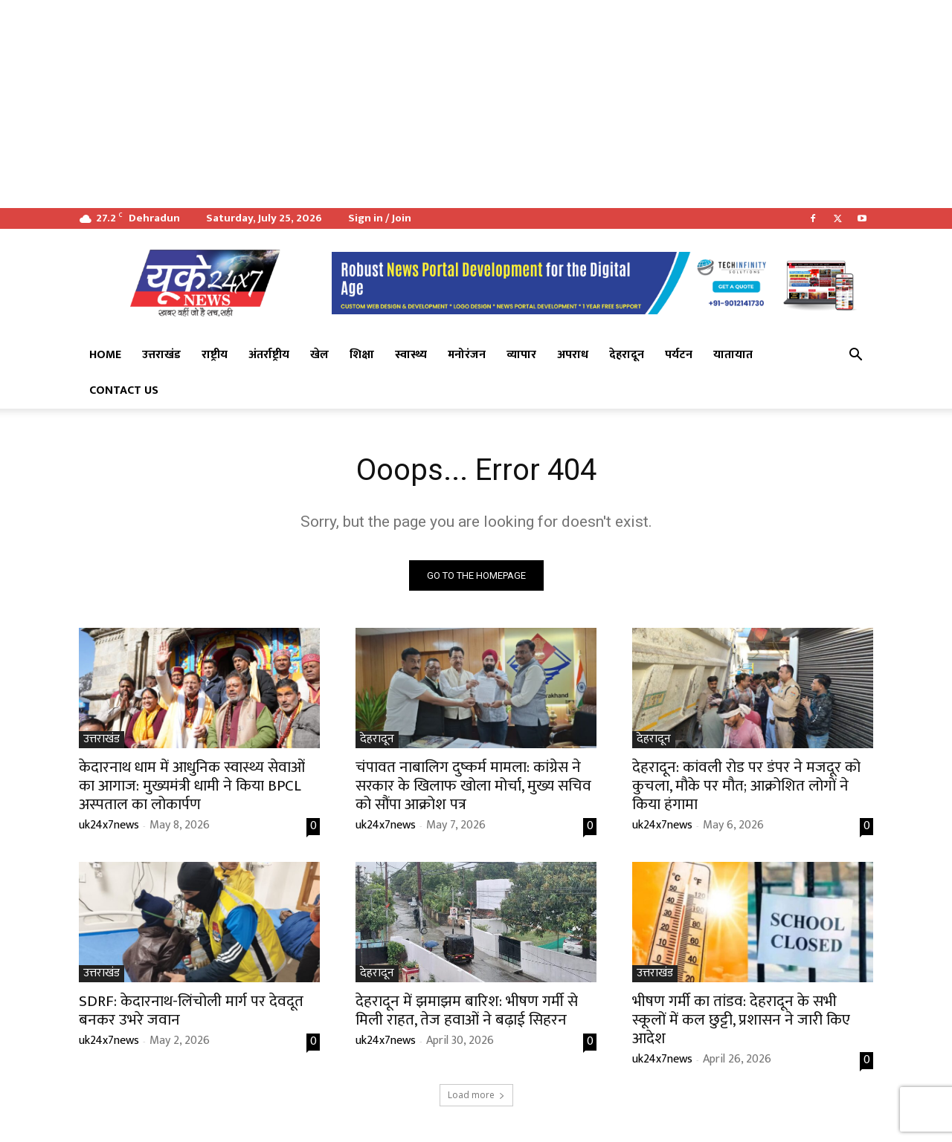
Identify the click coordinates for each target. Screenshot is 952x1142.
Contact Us (123, 390)
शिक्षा (362, 355)
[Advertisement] (446, 104)
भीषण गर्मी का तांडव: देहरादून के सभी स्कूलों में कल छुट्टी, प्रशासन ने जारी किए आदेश (741, 1019)
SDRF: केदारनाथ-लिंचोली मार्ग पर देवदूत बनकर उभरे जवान (191, 1010)
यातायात (733, 355)
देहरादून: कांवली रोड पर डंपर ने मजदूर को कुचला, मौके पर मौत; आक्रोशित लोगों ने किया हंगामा (746, 785)
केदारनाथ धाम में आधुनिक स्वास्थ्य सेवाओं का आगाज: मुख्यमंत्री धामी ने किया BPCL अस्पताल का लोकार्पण (192, 785)
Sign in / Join (379, 218)
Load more (476, 1095)
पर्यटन (678, 355)
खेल (319, 355)
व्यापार (521, 355)
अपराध (572, 355)
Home (105, 355)
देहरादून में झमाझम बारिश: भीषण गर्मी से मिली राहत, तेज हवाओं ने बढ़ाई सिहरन (467, 1010)
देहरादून (626, 355)
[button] (855, 356)
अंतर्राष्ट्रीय (268, 355)
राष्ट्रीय (215, 355)
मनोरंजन (467, 355)
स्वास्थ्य (411, 355)
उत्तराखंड (161, 355)
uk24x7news (109, 825)
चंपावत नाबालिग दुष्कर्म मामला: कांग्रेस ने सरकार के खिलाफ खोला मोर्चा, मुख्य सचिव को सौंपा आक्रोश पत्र (473, 785)
